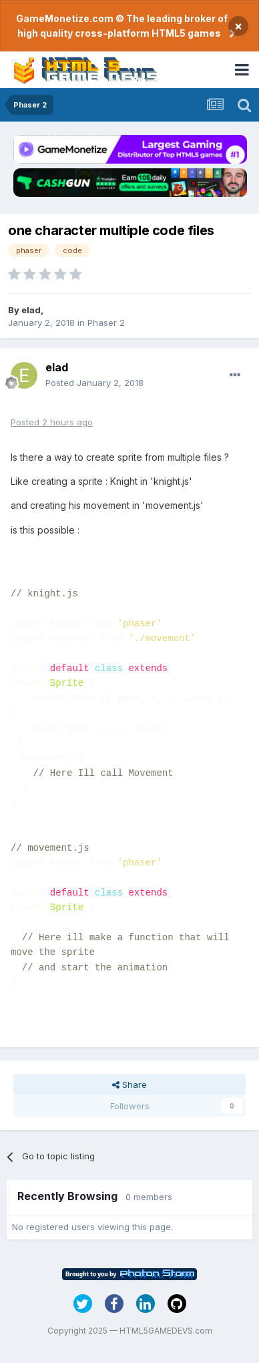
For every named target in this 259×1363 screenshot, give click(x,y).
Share (129, 1085)
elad (31, 310)
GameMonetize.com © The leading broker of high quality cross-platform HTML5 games (122, 26)
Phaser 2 (106, 322)
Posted (94, 382)
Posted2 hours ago (52, 422)
